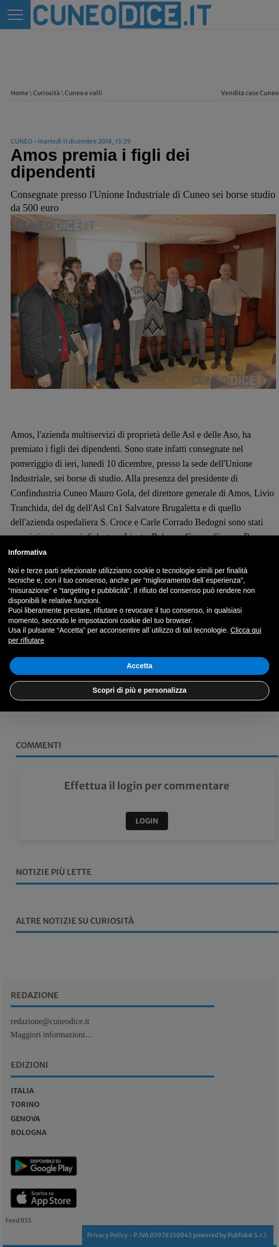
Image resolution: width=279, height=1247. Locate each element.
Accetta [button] (140, 666)
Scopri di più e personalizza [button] (139, 690)
